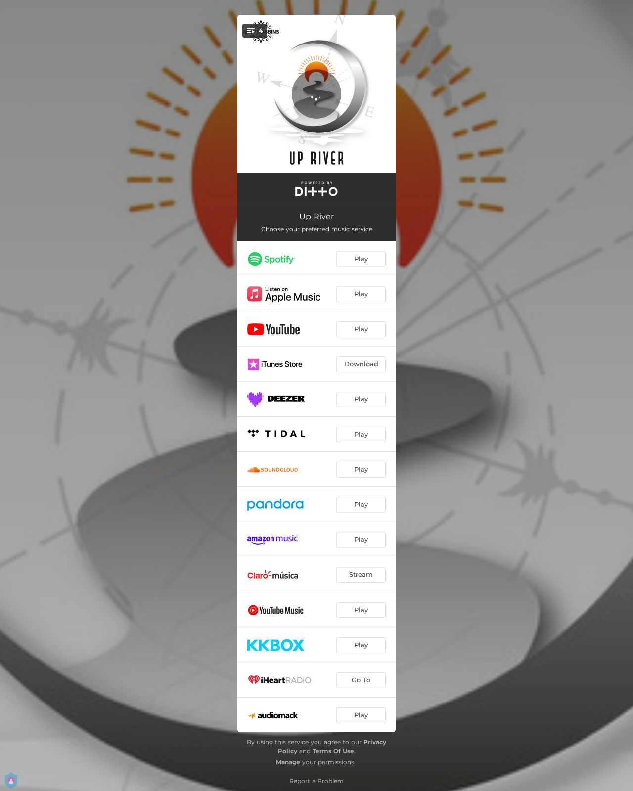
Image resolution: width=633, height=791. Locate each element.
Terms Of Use (333, 751)
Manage (288, 762)
